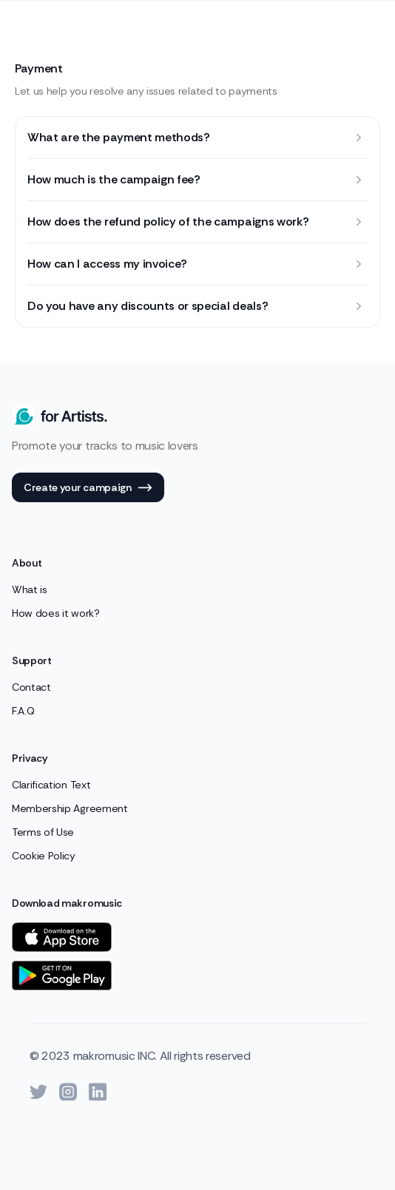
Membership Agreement (70, 808)
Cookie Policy (43, 855)
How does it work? (56, 613)
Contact (31, 687)
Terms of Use (43, 832)
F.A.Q (23, 710)
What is (29, 589)
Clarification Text (51, 784)
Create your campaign (88, 488)
